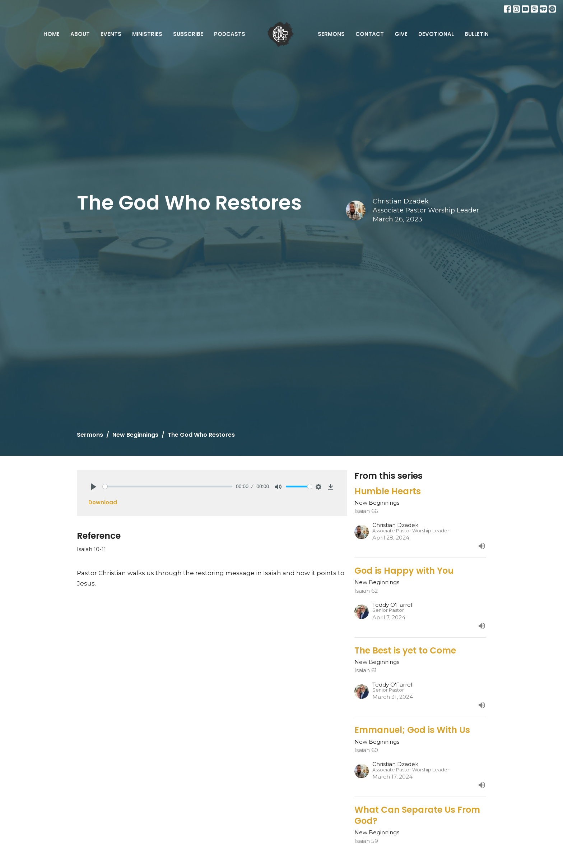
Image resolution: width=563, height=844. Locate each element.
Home (51, 34)
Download (102, 502)
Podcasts (229, 34)
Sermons (331, 34)
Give (401, 34)
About (80, 34)
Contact (369, 34)
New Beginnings (135, 435)
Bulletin (477, 34)
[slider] (167, 486)
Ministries (147, 34)
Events (111, 34)
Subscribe (188, 34)
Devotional (436, 34)
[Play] (93, 486)
